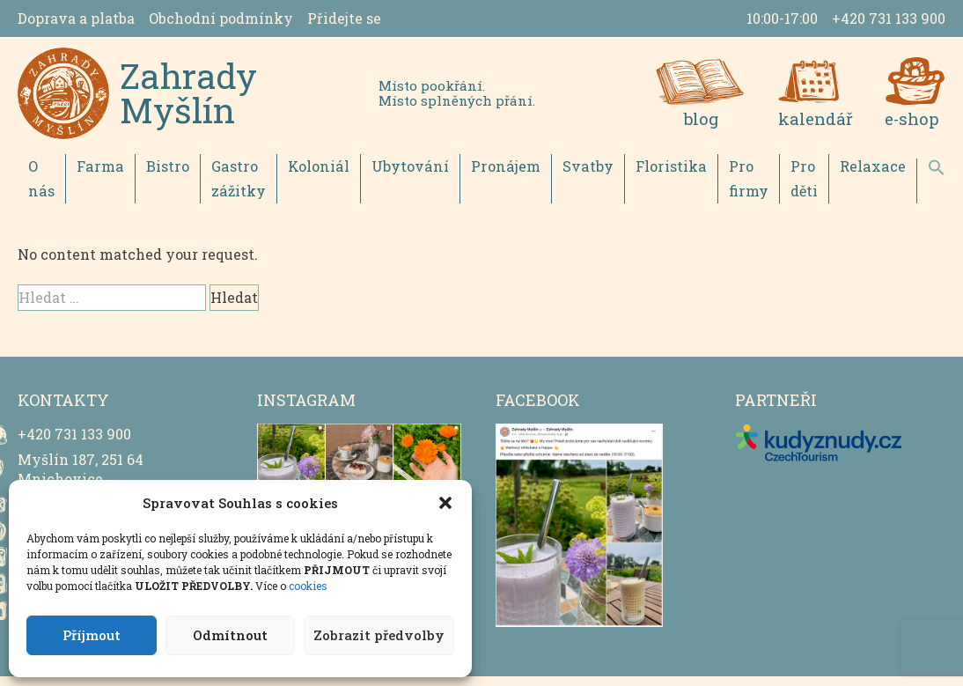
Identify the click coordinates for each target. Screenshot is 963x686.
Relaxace (863, 175)
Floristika (660, 175)
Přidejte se (344, 18)
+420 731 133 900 (888, 18)
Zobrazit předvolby (379, 635)
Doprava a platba (76, 18)
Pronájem (498, 175)
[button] (445, 503)
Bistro (163, 175)
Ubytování (405, 175)
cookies (308, 586)
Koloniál (315, 175)
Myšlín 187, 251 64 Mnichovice (80, 479)
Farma (97, 175)
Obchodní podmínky (221, 18)
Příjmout (91, 635)
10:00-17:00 (782, 18)
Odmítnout (230, 635)
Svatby (579, 175)
